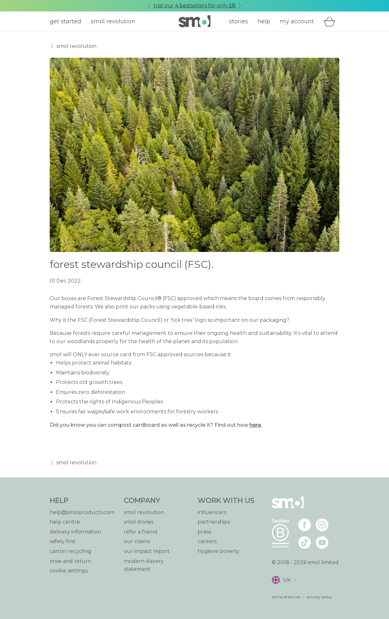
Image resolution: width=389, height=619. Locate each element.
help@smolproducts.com (82, 512)
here (255, 425)
